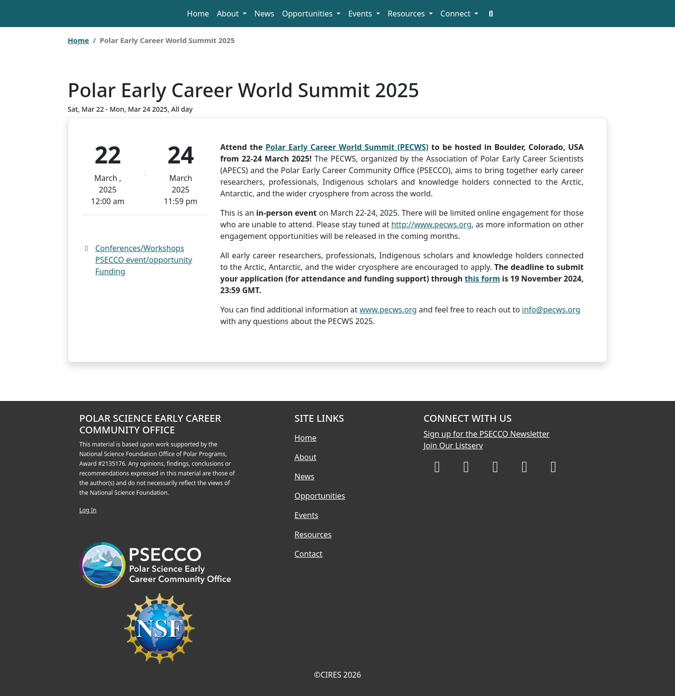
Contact (308, 553)
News (264, 13)
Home (198, 13)
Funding (110, 271)
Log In (88, 510)
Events (361, 13)
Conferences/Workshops (139, 248)
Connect (456, 13)
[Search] (490, 13)
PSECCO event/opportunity (143, 259)
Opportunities (308, 13)
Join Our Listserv (453, 445)
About (229, 13)
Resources (407, 13)
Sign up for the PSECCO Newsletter (487, 434)
